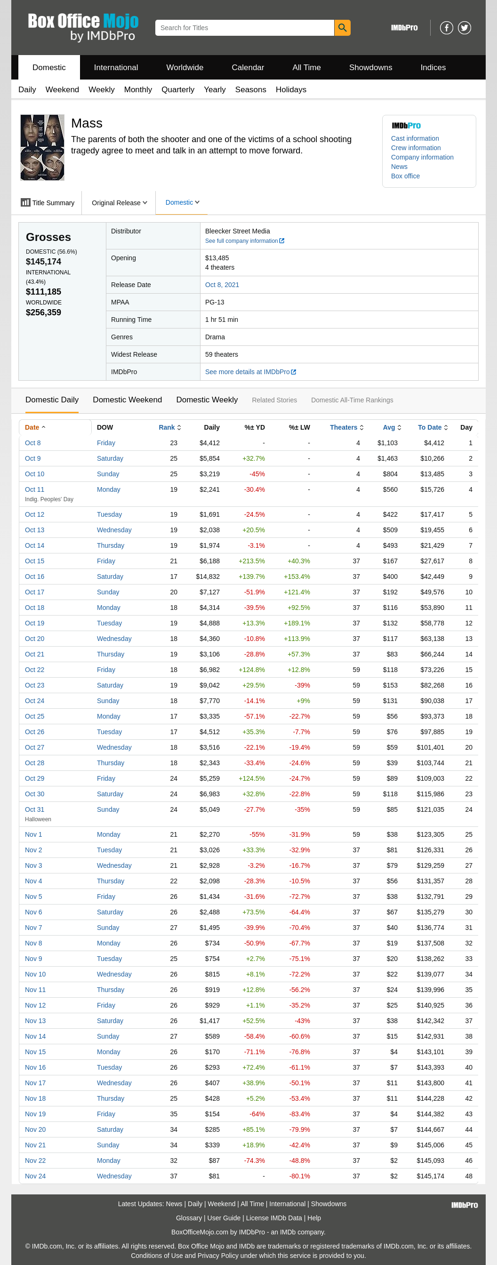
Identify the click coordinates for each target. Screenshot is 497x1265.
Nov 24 (35, 1176)
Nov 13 (35, 1021)
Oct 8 (32, 443)
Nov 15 (35, 1052)
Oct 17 (34, 592)
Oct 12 (34, 514)
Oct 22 (34, 669)
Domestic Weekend (127, 399)
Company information (422, 157)
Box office (405, 176)
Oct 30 (34, 794)
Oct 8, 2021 (222, 284)
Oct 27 (34, 747)
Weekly (101, 89)
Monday (108, 489)
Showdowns (371, 67)
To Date (429, 427)
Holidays (291, 89)
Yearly (215, 89)
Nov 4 (33, 881)
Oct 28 (34, 763)
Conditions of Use (157, 1255)
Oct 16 (34, 576)
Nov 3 (33, 865)
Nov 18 (35, 1098)
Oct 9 (32, 458)
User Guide (224, 1218)
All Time (307, 67)
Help (314, 1218)
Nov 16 (35, 1067)
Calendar (248, 67)
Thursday (110, 545)
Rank (167, 427)
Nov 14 (35, 1036)
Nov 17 (35, 1083)
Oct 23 (34, 685)
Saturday (110, 458)
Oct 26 (34, 732)
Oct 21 (34, 654)
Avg (389, 427)
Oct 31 (34, 809)
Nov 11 (35, 989)
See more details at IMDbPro (251, 372)
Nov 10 (35, 974)
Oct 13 (34, 530)
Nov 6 (33, 912)
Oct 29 (34, 778)
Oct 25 (34, 716)
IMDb (288, 1232)
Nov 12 (35, 1005)
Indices (433, 67)
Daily (27, 89)
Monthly (138, 89)
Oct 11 (34, 489)
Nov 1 (33, 834)
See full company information (245, 241)
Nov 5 (33, 896)
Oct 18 (34, 607)
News (399, 166)
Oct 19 (34, 623)
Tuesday (109, 514)
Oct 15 (34, 561)
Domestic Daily (52, 399)
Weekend (63, 89)
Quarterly (177, 89)
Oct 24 (34, 701)
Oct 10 (34, 474)
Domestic (49, 67)
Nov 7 (33, 927)
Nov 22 (35, 1160)
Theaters (343, 427)
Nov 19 (35, 1114)
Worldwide (184, 67)
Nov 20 (35, 1129)
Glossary (189, 1218)
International (116, 67)
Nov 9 (33, 958)
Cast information (415, 138)
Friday (106, 443)
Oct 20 (34, 638)
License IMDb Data (274, 1218)
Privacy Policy (218, 1255)
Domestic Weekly (207, 399)
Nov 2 (33, 850)
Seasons (250, 89)
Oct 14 (34, 545)
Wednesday (114, 530)
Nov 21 (35, 1145)
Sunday (108, 474)
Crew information (416, 148)
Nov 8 (33, 943)
